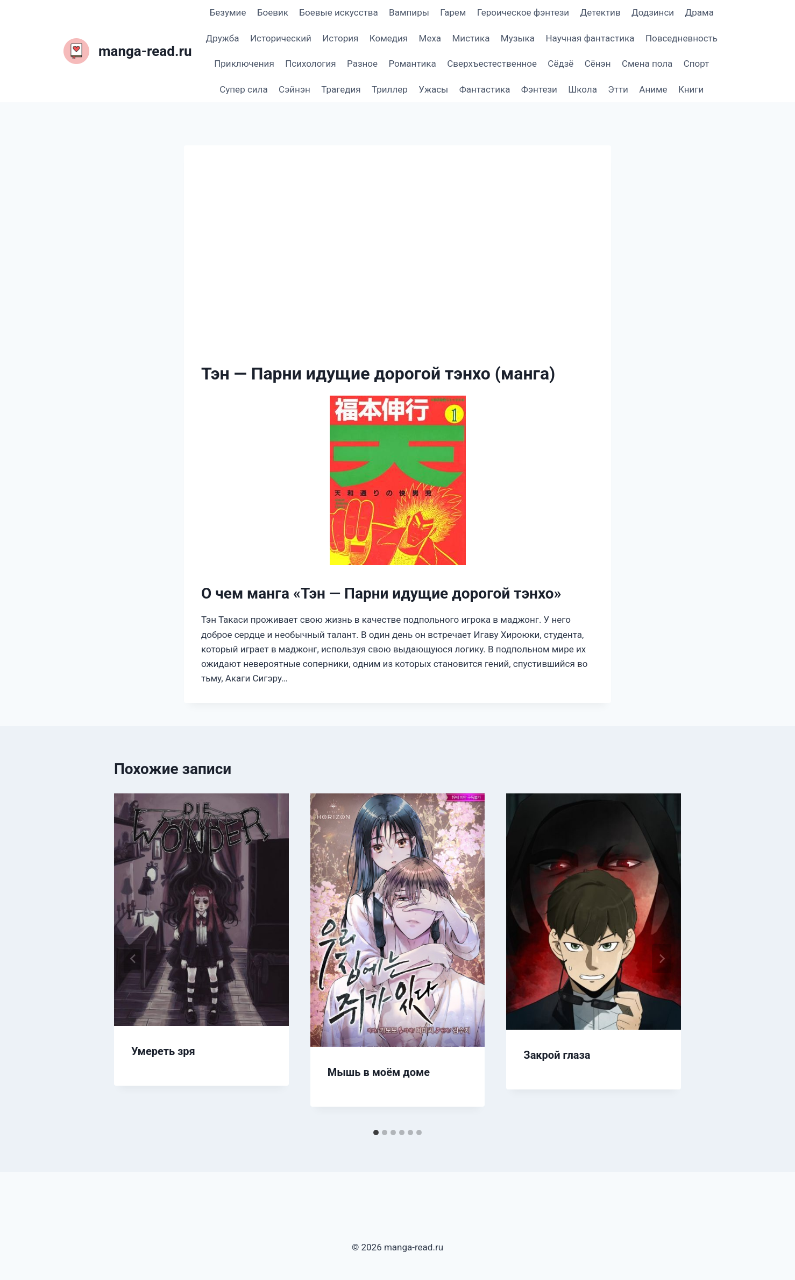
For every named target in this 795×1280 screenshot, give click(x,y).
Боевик (272, 12)
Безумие (228, 12)
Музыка (518, 38)
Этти (618, 89)
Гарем (453, 12)
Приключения (244, 63)
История (340, 38)
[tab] (376, 1132)
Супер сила (243, 89)
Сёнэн (598, 63)
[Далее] (661, 958)
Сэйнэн (294, 89)
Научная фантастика (589, 38)
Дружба (222, 38)
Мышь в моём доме (379, 1072)
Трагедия (340, 89)
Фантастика (484, 89)
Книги (691, 89)
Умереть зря (163, 1051)
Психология (310, 63)
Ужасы (433, 89)
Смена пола (647, 63)
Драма (699, 12)
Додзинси (652, 12)
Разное (362, 63)
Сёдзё (560, 63)
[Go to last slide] (133, 958)
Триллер (390, 89)
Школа (582, 89)
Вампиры (409, 12)
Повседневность (681, 38)
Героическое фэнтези (523, 12)
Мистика (471, 38)
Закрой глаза (556, 1055)
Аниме (653, 89)
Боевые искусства (338, 12)
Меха (430, 38)
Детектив (600, 12)
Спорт (696, 63)
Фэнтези (539, 89)
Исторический (280, 38)
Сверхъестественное (492, 63)
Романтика (412, 63)
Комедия (389, 38)
